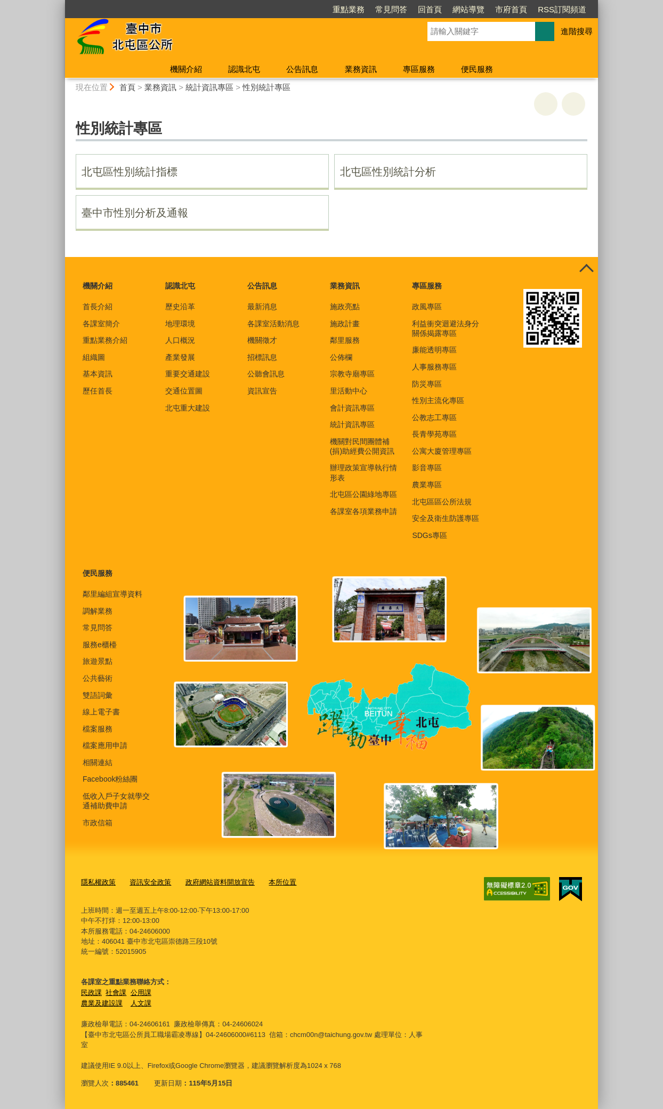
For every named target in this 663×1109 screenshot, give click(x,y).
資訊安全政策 (150, 882)
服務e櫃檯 (100, 644)
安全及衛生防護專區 (445, 518)
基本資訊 (97, 373)
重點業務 (349, 9)
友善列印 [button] (545, 104)
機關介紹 (186, 69)
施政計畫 (345, 323)
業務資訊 (361, 69)
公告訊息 (302, 69)
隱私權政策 (98, 882)
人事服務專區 (434, 367)
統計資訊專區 (209, 87)
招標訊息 (262, 357)
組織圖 (94, 357)
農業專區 (427, 484)
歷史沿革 (180, 306)
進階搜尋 (577, 31)
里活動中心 (348, 391)
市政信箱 (97, 822)
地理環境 (180, 323)
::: (60, 4)
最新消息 (262, 306)
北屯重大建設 (187, 408)
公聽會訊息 (266, 373)
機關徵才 (262, 340)
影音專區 (427, 467)
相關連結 (97, 762)
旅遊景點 (97, 661)
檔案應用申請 (105, 745)
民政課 (91, 992)
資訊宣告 (262, 391)
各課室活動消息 (273, 323)
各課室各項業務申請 (363, 511)
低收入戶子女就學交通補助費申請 (116, 801)
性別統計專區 (266, 87)
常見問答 (391, 9)
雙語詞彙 (97, 695)
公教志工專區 (434, 417)
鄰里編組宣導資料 (112, 594)
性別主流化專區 (438, 400)
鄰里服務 (345, 340)
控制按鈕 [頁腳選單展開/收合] (586, 268)
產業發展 (180, 357)
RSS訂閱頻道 (562, 9)
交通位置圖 (184, 391)
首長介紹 (97, 306)
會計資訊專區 (352, 408)
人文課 (141, 1003)
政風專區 (427, 306)
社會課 (116, 992)
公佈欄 (341, 357)
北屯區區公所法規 (442, 501)
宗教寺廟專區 (352, 373)
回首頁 (430, 9)
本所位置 (282, 882)
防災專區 (427, 384)
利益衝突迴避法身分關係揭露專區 (445, 328)
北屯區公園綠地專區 (363, 494)
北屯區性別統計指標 (129, 172)
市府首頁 (511, 9)
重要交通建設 (187, 373)
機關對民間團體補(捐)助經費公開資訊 (362, 446)
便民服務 (477, 69)
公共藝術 (97, 678)
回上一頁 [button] (573, 104)
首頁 (127, 87)
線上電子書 (101, 712)
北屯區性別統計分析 (388, 172)
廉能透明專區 (434, 349)
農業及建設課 (102, 1003)
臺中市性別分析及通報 (135, 213)
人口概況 (180, 340)
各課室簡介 (101, 323)
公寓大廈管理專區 (442, 451)
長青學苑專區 (434, 434)
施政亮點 (345, 306)
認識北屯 (244, 69)
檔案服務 (97, 729)
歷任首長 (97, 391)
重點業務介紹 (105, 340)
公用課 (141, 992)
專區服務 (419, 69)
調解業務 (97, 611)
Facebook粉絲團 (110, 779)
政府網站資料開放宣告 (220, 882)
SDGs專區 (429, 535)
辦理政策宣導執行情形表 (363, 472)
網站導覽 (468, 9)
